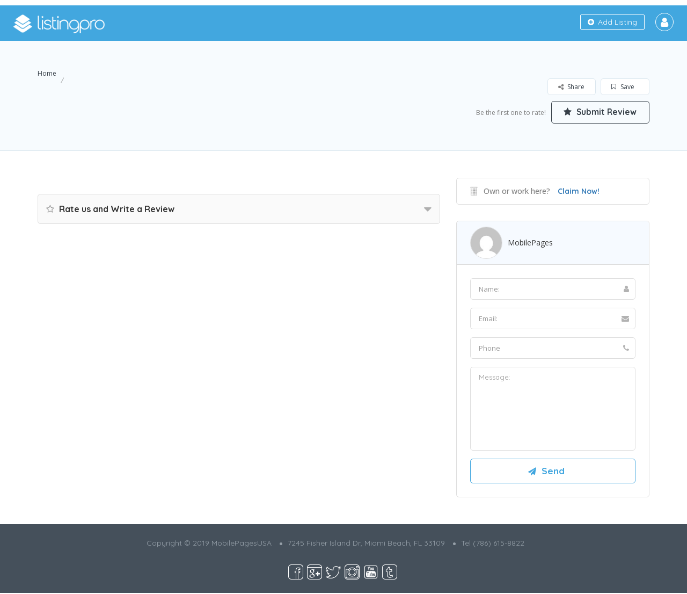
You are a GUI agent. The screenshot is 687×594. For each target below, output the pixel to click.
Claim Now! (579, 191)
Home (47, 73)
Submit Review (598, 111)
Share (571, 86)
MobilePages (530, 242)
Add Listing (612, 22)
